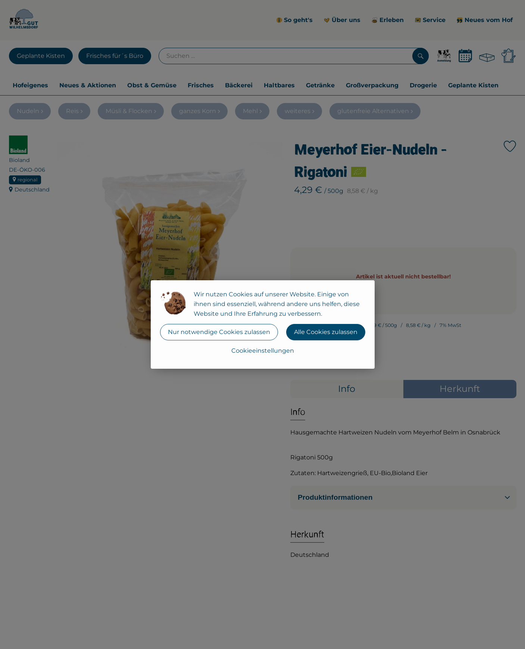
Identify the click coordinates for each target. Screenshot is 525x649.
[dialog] (262, 324)
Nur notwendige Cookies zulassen (219, 332)
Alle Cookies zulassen (325, 332)
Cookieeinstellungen (262, 350)
